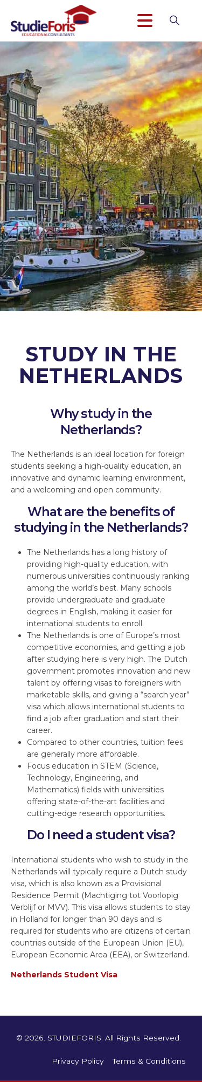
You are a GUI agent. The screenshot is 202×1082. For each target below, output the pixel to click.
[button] (180, 20)
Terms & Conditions (149, 1061)
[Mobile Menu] (149, 20)
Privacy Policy (78, 1061)
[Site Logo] (54, 20)
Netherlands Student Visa (64, 975)
